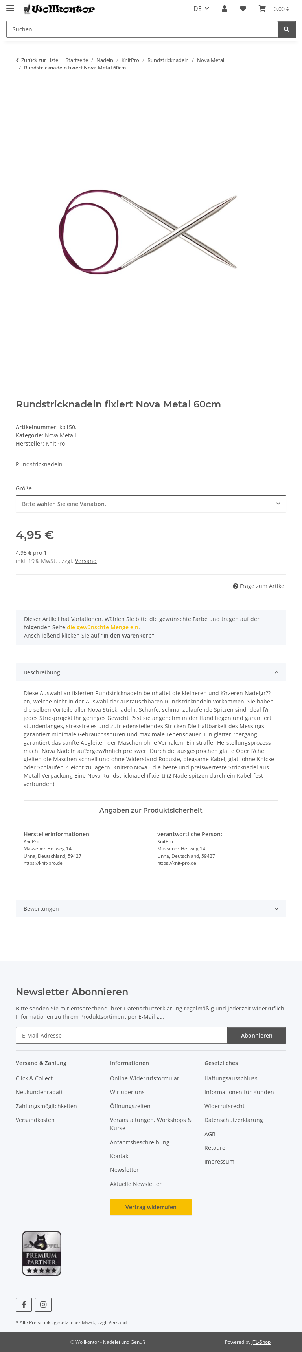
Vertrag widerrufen (151, 1207)
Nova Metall (60, 435)
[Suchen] (287, 29)
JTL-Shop (261, 1342)
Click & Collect (34, 1078)
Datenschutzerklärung (153, 1008)
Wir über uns (127, 1092)
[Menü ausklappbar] (10, 5)
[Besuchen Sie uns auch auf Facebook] (24, 1305)
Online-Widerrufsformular (144, 1078)
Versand (86, 561)
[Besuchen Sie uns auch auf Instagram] (43, 1305)
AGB (209, 1134)
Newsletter (124, 1169)
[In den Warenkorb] (22, 92)
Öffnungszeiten (130, 1106)
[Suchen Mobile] (142, 29)
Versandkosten (35, 1120)
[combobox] (151, 503)
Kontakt (120, 1156)
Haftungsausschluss (231, 1078)
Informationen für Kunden (239, 1092)
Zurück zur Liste (39, 60)
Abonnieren (257, 1035)
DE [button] (197, 8)
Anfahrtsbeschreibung (139, 1142)
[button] (224, 8)
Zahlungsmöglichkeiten (46, 1106)
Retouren (216, 1147)
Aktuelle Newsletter (136, 1184)
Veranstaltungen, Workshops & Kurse (151, 1124)
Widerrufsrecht (224, 1106)
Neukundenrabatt (39, 1092)
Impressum (219, 1161)
